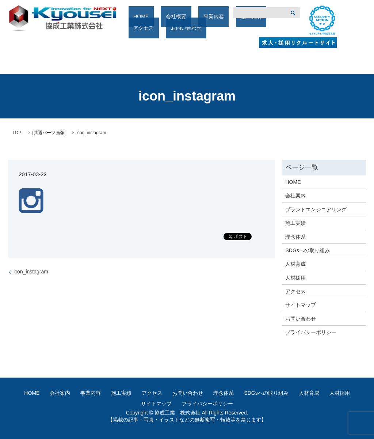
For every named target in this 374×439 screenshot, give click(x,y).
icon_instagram (31, 272)
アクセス (252, 28)
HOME (139, 28)
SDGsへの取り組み (307, 250)
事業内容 (197, 28)
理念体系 (295, 237)
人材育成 (295, 264)
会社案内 (295, 195)
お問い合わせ (300, 319)
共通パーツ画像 (49, 132)
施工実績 (224, 28)
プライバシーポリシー (310, 332)
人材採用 (295, 278)
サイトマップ (300, 305)
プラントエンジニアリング (316, 209)
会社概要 (164, 28)
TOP (16, 132)
